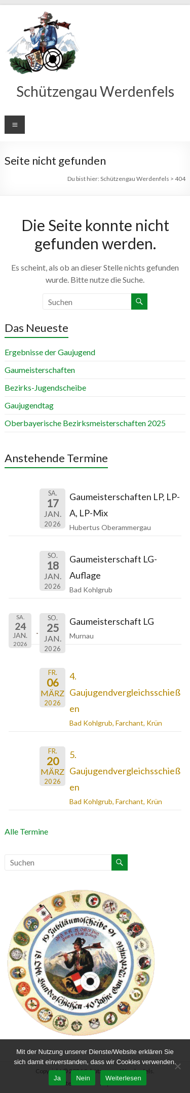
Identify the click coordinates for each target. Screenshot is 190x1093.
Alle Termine (26, 831)
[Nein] (177, 1066)
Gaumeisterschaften (40, 369)
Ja (57, 1078)
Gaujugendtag (29, 405)
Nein (83, 1078)
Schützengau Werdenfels (95, 91)
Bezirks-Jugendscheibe (45, 387)
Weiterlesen (123, 1078)
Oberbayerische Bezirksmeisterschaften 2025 (85, 423)
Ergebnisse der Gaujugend (50, 352)
